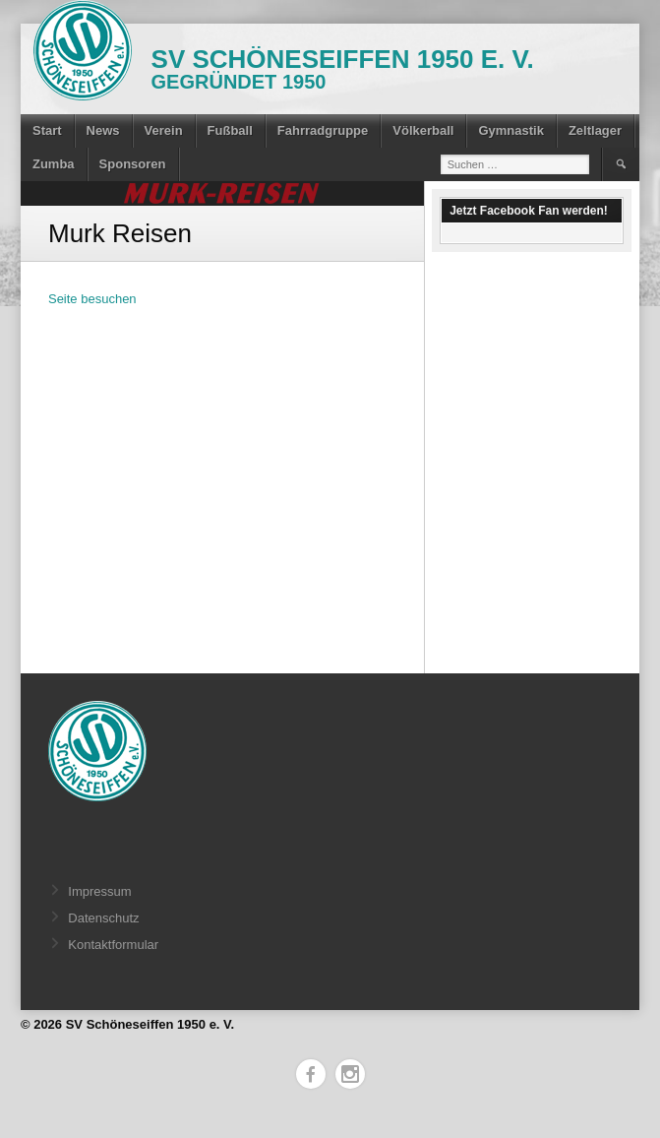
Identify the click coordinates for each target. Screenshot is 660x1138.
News (103, 130)
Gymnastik (510, 130)
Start (47, 130)
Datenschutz (103, 918)
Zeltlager (595, 130)
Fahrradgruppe (322, 130)
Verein (164, 130)
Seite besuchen (92, 298)
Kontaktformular (113, 944)
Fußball (230, 130)
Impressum (99, 891)
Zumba (53, 164)
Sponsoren (132, 164)
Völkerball (422, 130)
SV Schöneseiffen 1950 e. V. (342, 59)
